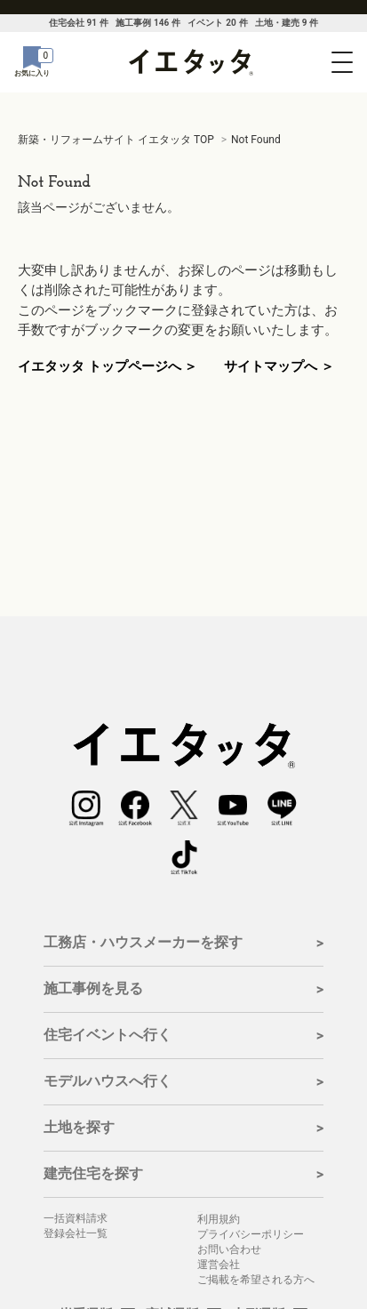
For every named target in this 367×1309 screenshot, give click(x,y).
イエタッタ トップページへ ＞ (107, 366)
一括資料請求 (76, 1218)
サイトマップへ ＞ (279, 366)
